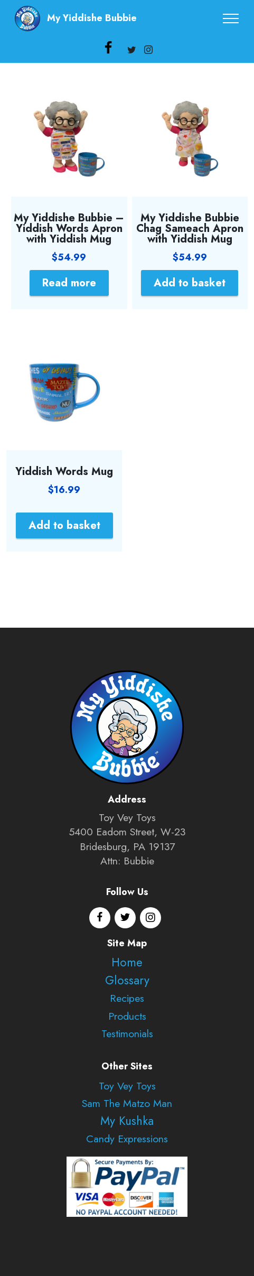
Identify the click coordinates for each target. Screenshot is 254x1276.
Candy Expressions (127, 1138)
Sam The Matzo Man (127, 1103)
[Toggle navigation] (231, 18)
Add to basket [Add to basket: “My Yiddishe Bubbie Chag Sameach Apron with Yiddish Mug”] (189, 283)
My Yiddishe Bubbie (92, 18)
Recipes (127, 998)
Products (127, 1016)
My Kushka (127, 1120)
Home (127, 962)
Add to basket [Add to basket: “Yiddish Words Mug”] (64, 525)
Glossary (127, 980)
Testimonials (127, 1033)
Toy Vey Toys (127, 1085)
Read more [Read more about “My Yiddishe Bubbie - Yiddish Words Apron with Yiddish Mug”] (69, 283)
